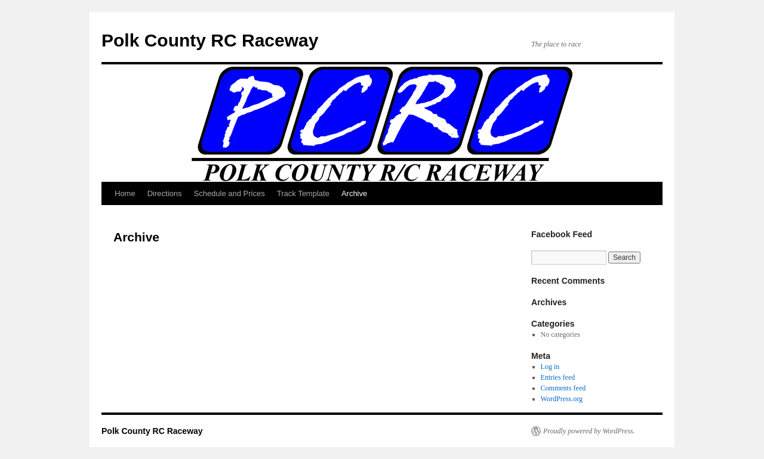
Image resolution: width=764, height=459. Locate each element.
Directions (164, 193)
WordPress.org (562, 399)
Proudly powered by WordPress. (589, 431)
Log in (550, 366)
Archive (354, 193)
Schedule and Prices (228, 193)
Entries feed (558, 377)
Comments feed (563, 388)
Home (125, 193)
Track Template (303, 193)
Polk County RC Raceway (209, 40)
